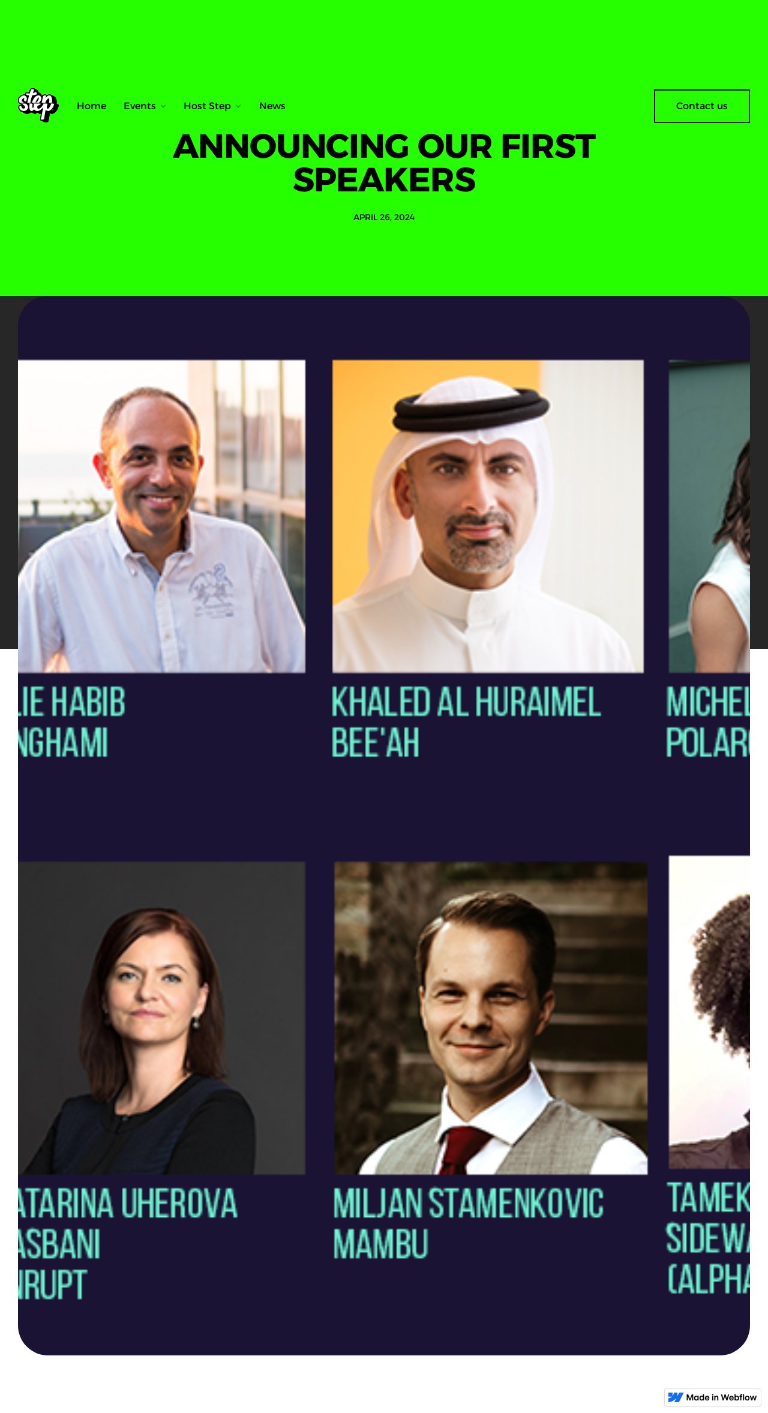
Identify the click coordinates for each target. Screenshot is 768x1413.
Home (91, 106)
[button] (145, 106)
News (272, 106)
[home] (43, 106)
